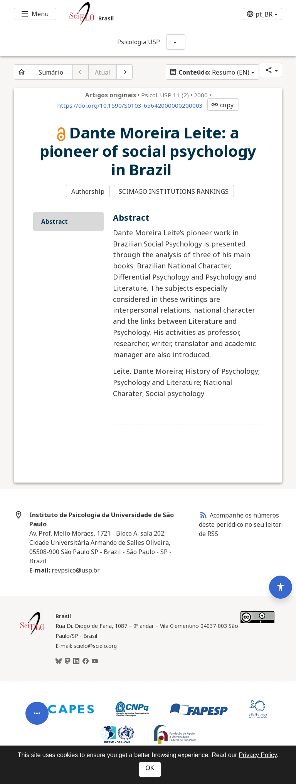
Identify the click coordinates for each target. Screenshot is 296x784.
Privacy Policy (257, 755)
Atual (103, 72)
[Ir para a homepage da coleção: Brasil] (125, 14)
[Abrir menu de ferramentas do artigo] (37, 718)
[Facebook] (85, 661)
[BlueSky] (59, 661)
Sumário (51, 72)
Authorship (87, 191)
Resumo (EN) (209, 72)
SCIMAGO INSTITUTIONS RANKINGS (174, 191)
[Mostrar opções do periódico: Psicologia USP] (175, 42)
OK (149, 768)
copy (222, 105)
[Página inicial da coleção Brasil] (32, 633)
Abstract (54, 221)
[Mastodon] (67, 661)
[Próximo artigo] (124, 72)
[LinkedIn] (76, 661)
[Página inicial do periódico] (21, 72)
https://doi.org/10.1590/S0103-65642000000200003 (130, 105)
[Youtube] (95, 661)
